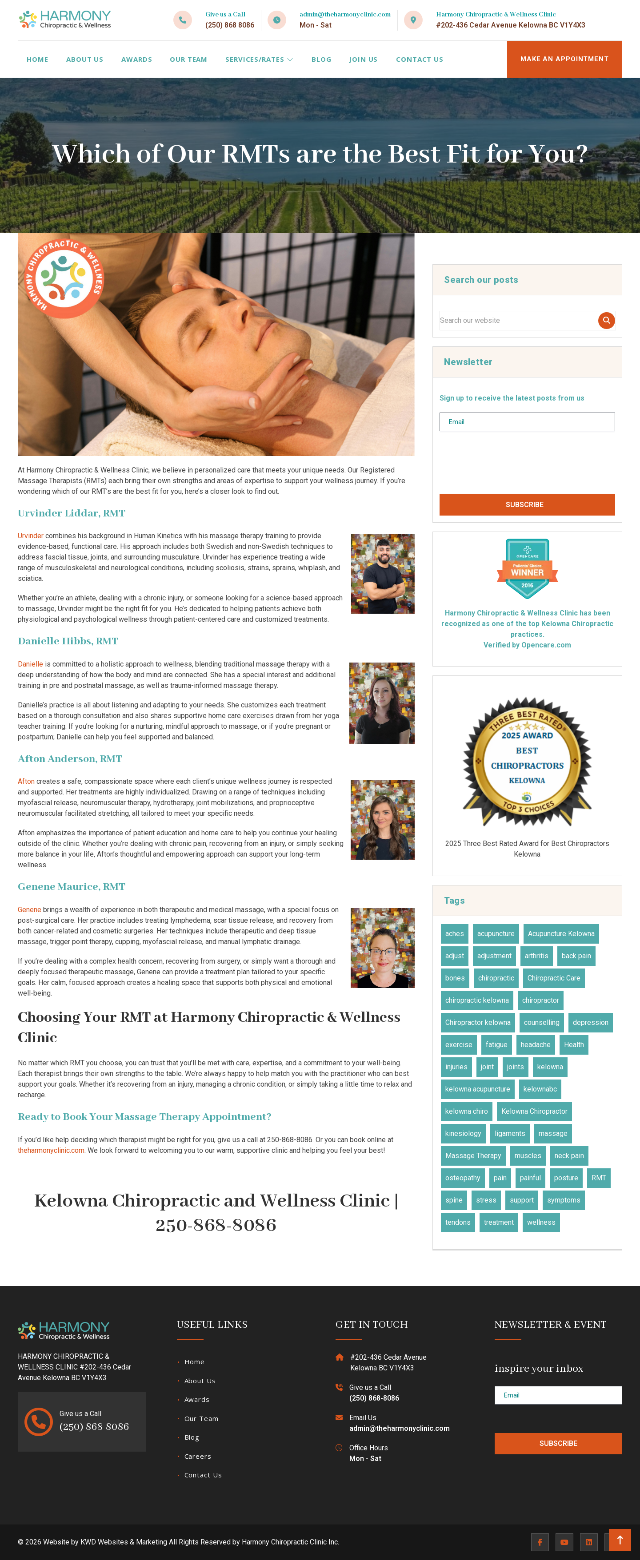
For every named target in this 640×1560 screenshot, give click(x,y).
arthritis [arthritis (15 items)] (536, 956)
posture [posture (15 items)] (566, 1178)
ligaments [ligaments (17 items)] (510, 1133)
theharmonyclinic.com (51, 1150)
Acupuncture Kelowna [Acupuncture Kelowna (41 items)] (561, 933)
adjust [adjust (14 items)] (454, 956)
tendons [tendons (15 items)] (458, 1222)
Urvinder (31, 536)
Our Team (189, 59)
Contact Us (420, 59)
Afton (26, 781)
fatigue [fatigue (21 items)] (497, 1044)
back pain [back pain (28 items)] (576, 956)
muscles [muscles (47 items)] (528, 1155)
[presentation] (507, 466)
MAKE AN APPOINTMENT (564, 59)
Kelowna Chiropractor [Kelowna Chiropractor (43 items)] (534, 1111)
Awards (136, 59)
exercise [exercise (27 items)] (458, 1044)
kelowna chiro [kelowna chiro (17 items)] (466, 1111)
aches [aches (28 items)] (454, 933)
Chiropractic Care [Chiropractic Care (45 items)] (554, 978)
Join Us (363, 59)
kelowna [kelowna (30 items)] (550, 1067)
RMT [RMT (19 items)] (599, 1178)
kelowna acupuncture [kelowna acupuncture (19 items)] (477, 1089)
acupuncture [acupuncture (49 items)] (496, 933)
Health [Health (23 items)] (574, 1044)
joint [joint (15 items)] (487, 1067)
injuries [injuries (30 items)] (456, 1067)
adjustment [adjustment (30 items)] (494, 956)
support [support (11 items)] (522, 1200)
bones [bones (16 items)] (455, 978)
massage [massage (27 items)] (553, 1133)
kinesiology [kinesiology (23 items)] (463, 1133)
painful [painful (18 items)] (530, 1178)
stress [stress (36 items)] (486, 1200)
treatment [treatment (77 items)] (499, 1222)
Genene (29, 909)
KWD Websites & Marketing (123, 1542)
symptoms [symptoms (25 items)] (563, 1200)
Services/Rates (259, 59)
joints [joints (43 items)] (515, 1067)
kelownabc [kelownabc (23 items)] (540, 1089)
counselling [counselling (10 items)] (542, 1022)
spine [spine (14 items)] (454, 1200)
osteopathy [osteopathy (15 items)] (462, 1178)
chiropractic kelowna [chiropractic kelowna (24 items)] (477, 1000)
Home (37, 59)
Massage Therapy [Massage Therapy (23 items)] (473, 1155)
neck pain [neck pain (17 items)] (569, 1155)
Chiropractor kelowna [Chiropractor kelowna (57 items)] (478, 1022)
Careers (198, 1456)
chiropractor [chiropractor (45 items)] (540, 1000)
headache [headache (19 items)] (536, 1044)
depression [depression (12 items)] (590, 1022)
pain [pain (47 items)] (500, 1178)
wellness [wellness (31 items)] (541, 1222)
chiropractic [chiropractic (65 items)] (496, 978)
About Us (85, 59)
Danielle (30, 664)
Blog (322, 59)
